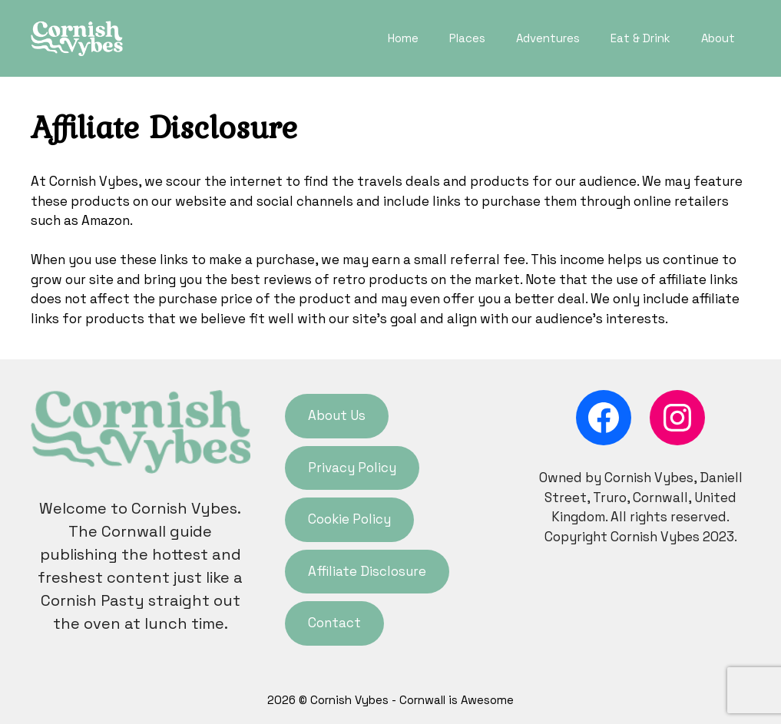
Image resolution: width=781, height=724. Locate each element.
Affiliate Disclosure (367, 571)
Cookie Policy (349, 519)
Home (403, 38)
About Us (337, 415)
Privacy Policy (352, 467)
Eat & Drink (640, 38)
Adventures (548, 38)
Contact (334, 622)
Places (467, 38)
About (718, 38)
